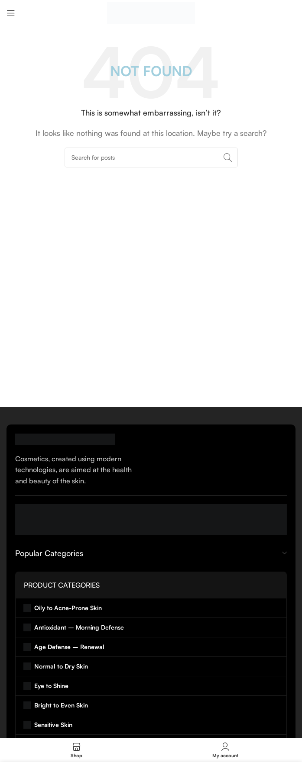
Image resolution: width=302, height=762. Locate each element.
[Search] (151, 157)
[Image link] (65, 438)
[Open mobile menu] (10, 13)
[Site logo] (151, 12)
